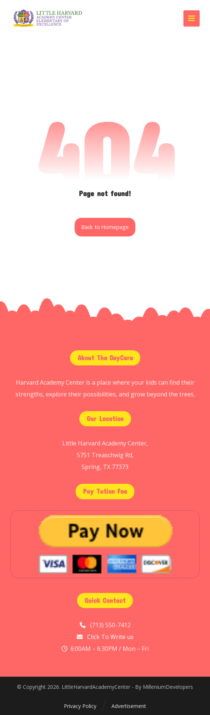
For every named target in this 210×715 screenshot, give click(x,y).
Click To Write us (110, 637)
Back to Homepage (105, 227)
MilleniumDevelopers (168, 686)
